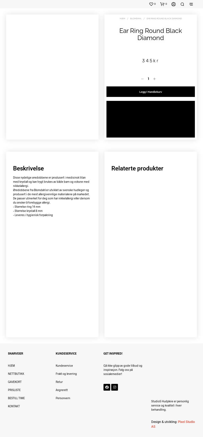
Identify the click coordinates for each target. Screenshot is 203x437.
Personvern (63, 398)
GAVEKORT (15, 381)
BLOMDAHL (136, 19)
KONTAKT (14, 406)
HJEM (11, 365)
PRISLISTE (14, 390)
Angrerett (62, 390)
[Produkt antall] (148, 79)
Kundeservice (64, 365)
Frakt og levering (66, 373)
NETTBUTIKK (16, 373)
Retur (59, 381)
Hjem (122, 19)
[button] (152, 4)
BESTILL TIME (16, 398)
